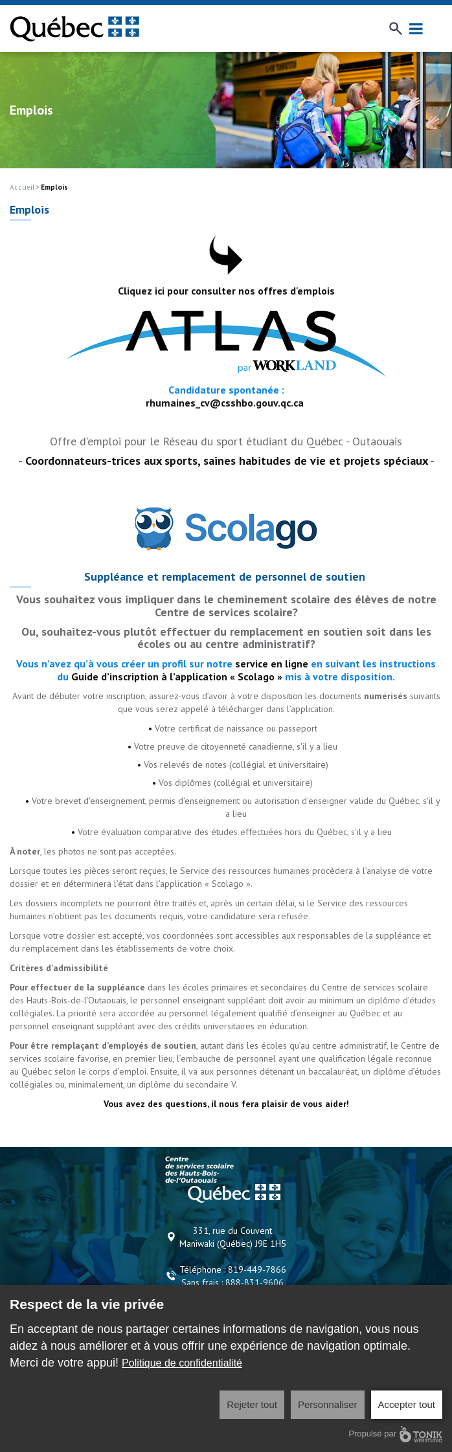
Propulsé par (395, 1434)
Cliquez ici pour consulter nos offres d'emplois (226, 290)
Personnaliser (327, 1404)
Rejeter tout (252, 1404)
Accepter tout (406, 1404)
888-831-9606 (254, 1282)
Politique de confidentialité (182, 1362)
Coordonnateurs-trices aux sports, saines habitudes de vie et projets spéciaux (226, 460)
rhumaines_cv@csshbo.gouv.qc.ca (225, 402)
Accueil (22, 187)
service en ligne (271, 663)
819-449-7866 (257, 1269)
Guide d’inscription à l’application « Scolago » (176, 676)
